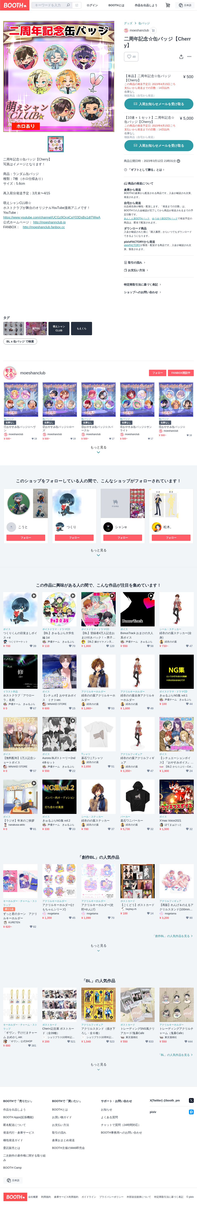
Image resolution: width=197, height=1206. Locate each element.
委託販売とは (11, 1147)
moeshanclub (32, 373)
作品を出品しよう (146, 5)
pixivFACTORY (132, 245)
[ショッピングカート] (168, 5)
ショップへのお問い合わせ (141, 292)
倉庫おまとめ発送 (63, 1140)
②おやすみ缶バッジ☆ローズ (58, 428)
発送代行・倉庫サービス (18, 1132)
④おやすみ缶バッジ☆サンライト (136, 428)
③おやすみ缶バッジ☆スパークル (97, 428)
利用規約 (46, 1197)
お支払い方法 (136, 270)
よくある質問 (109, 1117)
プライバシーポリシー (111, 1197)
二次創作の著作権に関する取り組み (24, 1158)
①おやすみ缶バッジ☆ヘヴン (20, 428)
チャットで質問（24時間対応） (121, 1124)
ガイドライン (89, 1197)
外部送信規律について (139, 1197)
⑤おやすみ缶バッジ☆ (172, 426)
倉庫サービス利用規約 (66, 1197)
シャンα (121, 527)
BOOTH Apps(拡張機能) (18, 1117)
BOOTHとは (116, 5)
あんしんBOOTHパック (137, 218)
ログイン (92, 5)
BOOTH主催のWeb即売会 (68, 1147)
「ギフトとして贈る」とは (145, 169)
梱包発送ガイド (13, 1140)
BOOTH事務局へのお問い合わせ (121, 1132)
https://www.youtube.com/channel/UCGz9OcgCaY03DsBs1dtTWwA (51, 217)
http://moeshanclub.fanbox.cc (44, 227)
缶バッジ (144, 23)
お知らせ (106, 1109)
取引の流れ (135, 262)
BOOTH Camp (12, 1167)
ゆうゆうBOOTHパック (165, 218)
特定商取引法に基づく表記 (141, 284)
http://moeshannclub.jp (49, 222)
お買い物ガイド (62, 1117)
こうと (23, 527)
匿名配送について (14, 1124)
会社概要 (33, 1197)
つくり (71, 527)
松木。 (168, 527)
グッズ (128, 23)
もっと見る (98, 554)
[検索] (68, 5)
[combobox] (51, 5)
